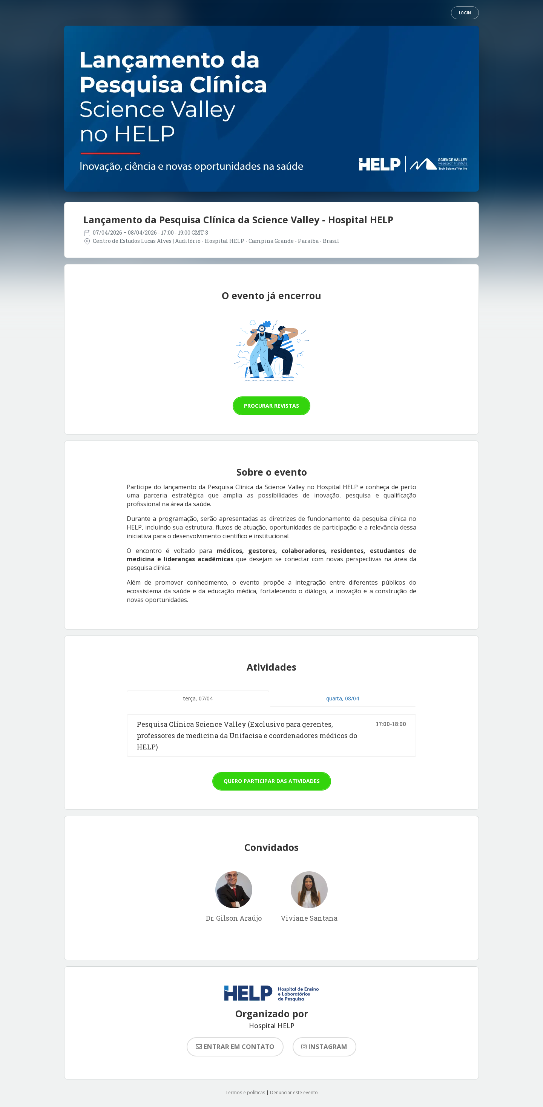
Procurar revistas (271, 405)
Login (465, 12)
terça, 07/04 (198, 698)
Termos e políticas (245, 1092)
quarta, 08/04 (342, 698)
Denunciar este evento (294, 1092)
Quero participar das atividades (272, 781)
